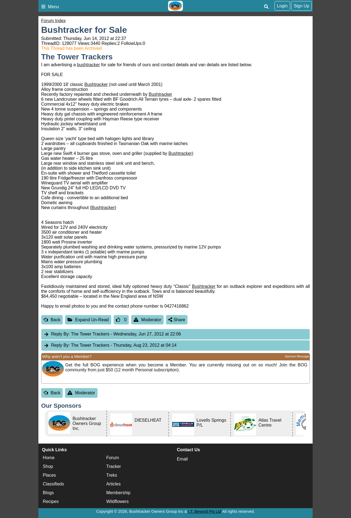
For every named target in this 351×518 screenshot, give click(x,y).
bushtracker (88, 64)
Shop (48, 466)
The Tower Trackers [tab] (112, 334)
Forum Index (53, 20)
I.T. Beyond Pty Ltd (204, 511)
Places (49, 475)
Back (52, 319)
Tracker (113, 466)
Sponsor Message (297, 356)
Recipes (51, 501)
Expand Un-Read (88, 319)
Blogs (48, 492)
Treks (111, 475)
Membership (118, 492)
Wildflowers (117, 501)
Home (49, 457)
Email (182, 459)
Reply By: (60, 334)
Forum (112, 457)
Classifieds (53, 484)
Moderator (147, 319)
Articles (113, 484)
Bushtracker (96, 84)
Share (176, 319)
